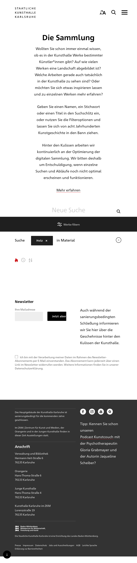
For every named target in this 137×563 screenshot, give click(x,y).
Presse (18, 545)
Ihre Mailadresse (25, 309)
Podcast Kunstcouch (96, 436)
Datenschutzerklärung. (29, 368)
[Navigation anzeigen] (122, 12)
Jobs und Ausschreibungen (61, 545)
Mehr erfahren (68, 190)
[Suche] (113, 12)
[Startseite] (25, 16)
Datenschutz (41, 545)
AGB (78, 545)
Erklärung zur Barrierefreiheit (28, 548)
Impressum (28, 545)
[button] (118, 211)
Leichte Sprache (89, 545)
